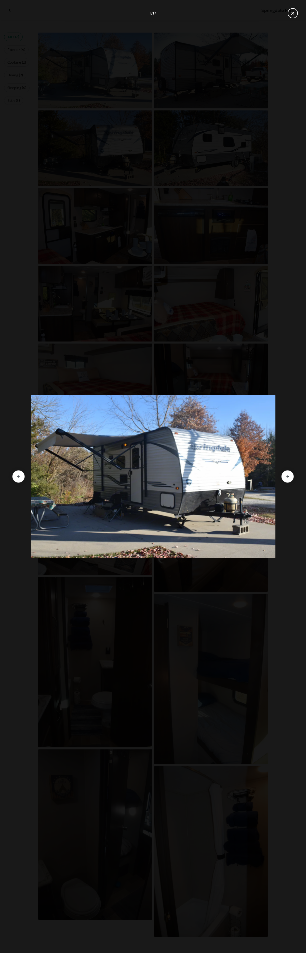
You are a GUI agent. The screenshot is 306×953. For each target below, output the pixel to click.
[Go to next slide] (288, 477)
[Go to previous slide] (18, 477)
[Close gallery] (293, 13)
